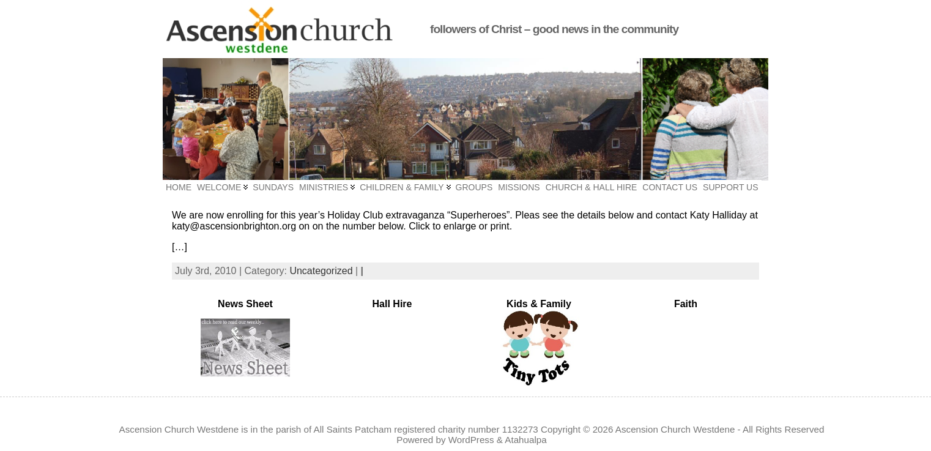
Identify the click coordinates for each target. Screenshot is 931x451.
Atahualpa (525, 439)
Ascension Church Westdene (675, 429)
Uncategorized (320, 271)
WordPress (471, 439)
